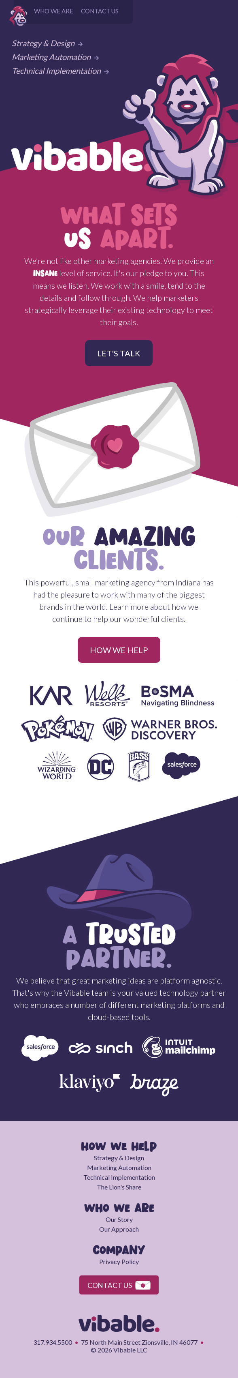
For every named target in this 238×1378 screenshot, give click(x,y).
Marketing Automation (55, 57)
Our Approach (119, 1229)
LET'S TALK (118, 353)
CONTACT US (100, 11)
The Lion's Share (119, 1187)
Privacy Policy (119, 1261)
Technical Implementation (60, 70)
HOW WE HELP (119, 650)
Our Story (119, 1219)
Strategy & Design (47, 43)
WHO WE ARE (53, 11)
